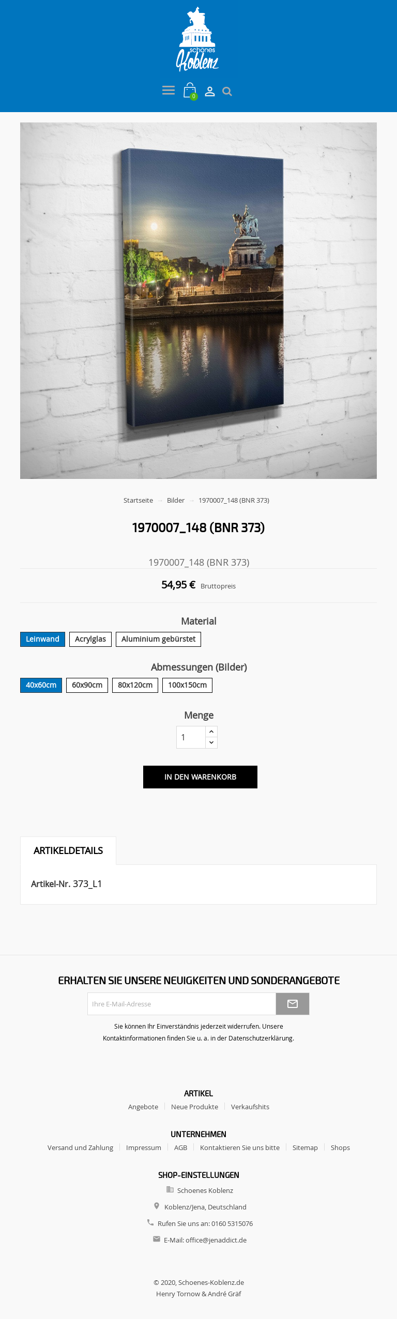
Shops (340, 1147)
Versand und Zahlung (80, 1147)
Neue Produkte (194, 1106)
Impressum (143, 1147)
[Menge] (191, 737)
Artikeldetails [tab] (68, 850)
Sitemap (305, 1147)
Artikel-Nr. (50, 884)
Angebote (143, 1106)
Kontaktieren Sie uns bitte (240, 1147)
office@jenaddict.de (216, 1240)
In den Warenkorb (200, 777)
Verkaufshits (250, 1106)
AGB (180, 1147)
